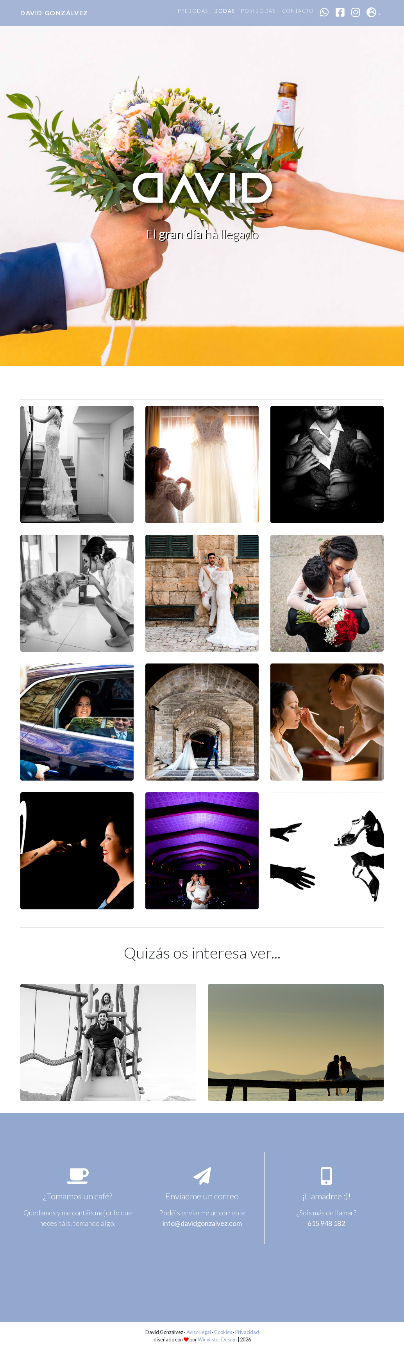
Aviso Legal (198, 1332)
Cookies (223, 1332)
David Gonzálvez (54, 12)
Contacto (298, 11)
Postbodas (258, 11)
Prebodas (193, 11)
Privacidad (247, 1332)
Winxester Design (217, 1339)
